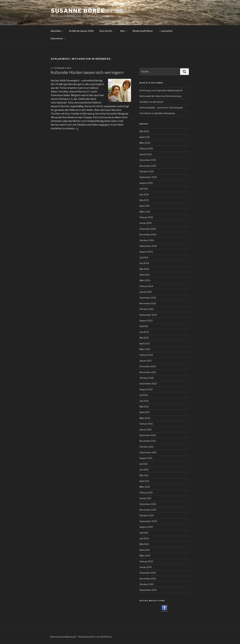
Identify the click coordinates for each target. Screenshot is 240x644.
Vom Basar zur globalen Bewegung (157, 113)
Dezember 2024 (147, 229)
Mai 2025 (144, 200)
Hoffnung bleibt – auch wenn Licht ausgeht (161, 107)
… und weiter (166, 31)
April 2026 (144, 137)
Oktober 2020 (146, 515)
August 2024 (146, 251)
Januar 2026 (145, 154)
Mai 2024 (144, 269)
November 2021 (147, 441)
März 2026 (144, 143)
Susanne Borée (78, 10)
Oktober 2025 (146, 171)
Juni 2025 (144, 194)
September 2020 (148, 521)
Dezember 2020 (147, 504)
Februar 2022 (146, 423)
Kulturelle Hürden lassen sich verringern (87, 72)
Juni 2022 (144, 401)
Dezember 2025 (147, 160)
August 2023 (146, 320)
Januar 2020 (145, 567)
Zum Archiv (107, 31)
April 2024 (144, 274)
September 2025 (148, 177)
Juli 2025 (143, 188)
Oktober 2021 (146, 446)
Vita (124, 31)
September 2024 (148, 246)
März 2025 (144, 211)
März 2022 (144, 418)
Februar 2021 (146, 492)
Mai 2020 (144, 544)
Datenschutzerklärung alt (63, 636)
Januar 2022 (145, 429)
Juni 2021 (143, 469)
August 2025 (146, 183)
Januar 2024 (145, 292)
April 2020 (144, 550)
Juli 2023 (143, 326)
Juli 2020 (143, 532)
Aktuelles (57, 31)
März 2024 (144, 280)
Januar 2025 (145, 223)
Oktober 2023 (146, 309)
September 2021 (147, 452)
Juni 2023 (144, 332)
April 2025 (144, 206)
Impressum (58, 38)
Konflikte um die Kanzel (151, 102)
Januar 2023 (145, 360)
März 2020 (144, 555)
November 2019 (147, 578)
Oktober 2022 (146, 378)
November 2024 (147, 234)
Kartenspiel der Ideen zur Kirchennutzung (160, 96)
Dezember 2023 (147, 297)
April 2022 (144, 412)
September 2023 (148, 315)
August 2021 (145, 458)
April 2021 (144, 481)
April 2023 (144, 343)
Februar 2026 (146, 148)
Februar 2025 (146, 217)
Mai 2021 (143, 475)
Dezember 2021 (147, 435)
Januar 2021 (145, 498)
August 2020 (146, 527)
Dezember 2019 (147, 572)
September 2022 (148, 383)
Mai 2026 (144, 131)
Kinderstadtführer (143, 31)
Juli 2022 (143, 395)
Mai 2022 (144, 406)
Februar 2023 (146, 355)
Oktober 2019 (146, 584)
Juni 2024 (144, 263)
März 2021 (144, 486)
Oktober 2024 (146, 240)
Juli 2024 (143, 257)
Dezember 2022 (147, 366)
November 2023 (147, 303)
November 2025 (147, 166)
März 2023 (144, 349)
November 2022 (147, 372)
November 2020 (147, 509)
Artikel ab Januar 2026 (81, 31)
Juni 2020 (144, 538)
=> (77, 128)
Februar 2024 (146, 286)
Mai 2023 (144, 337)
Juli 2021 (143, 464)
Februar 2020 (146, 561)
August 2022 (146, 389)
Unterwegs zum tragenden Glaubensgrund (160, 90)
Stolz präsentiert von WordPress (95, 636)
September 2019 (148, 590)
